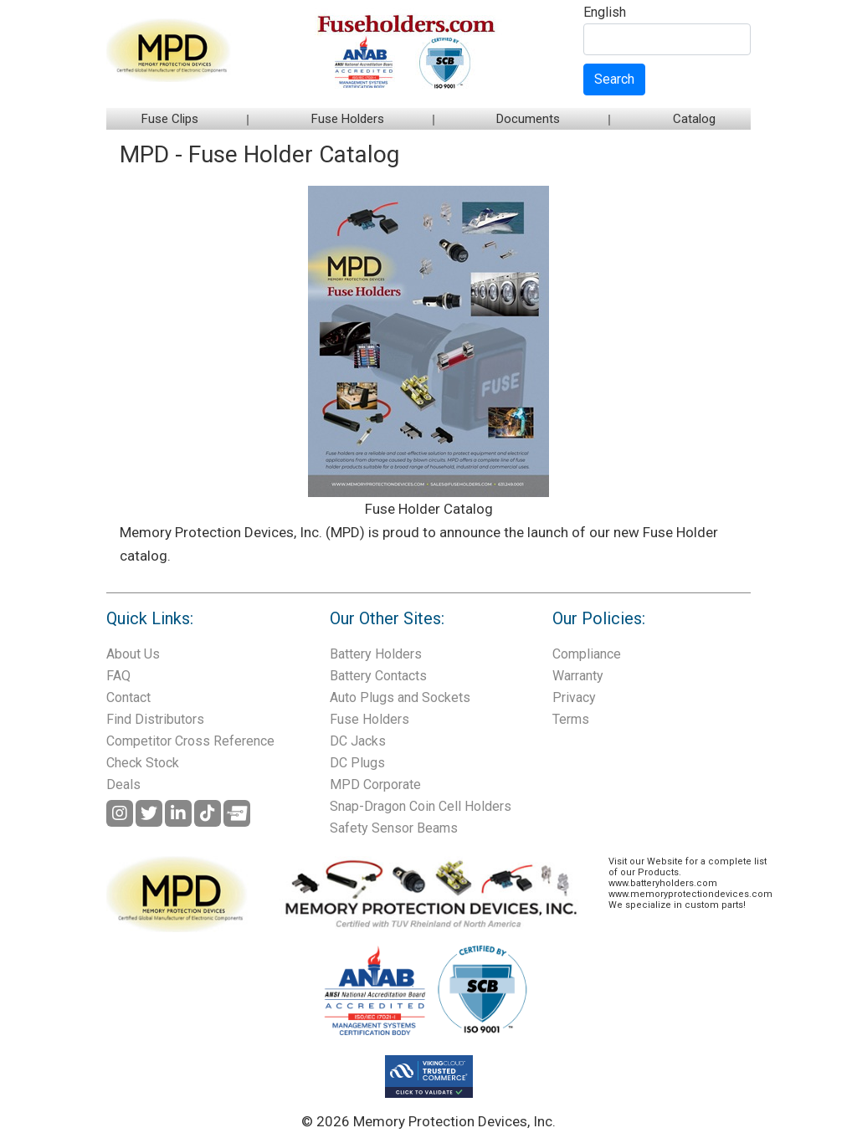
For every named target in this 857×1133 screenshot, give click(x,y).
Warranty (577, 676)
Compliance (586, 654)
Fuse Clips (169, 118)
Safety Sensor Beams (394, 828)
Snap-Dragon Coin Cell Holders (420, 806)
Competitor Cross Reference (190, 741)
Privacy (574, 697)
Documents (528, 118)
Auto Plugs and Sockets (400, 697)
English (604, 13)
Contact (128, 697)
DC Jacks (358, 741)
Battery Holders (376, 654)
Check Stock (142, 763)
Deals (123, 784)
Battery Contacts (378, 676)
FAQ (118, 676)
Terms (570, 719)
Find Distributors (155, 719)
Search (614, 79)
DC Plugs (357, 763)
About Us (133, 654)
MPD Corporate (375, 784)
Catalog (694, 118)
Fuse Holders (347, 118)
